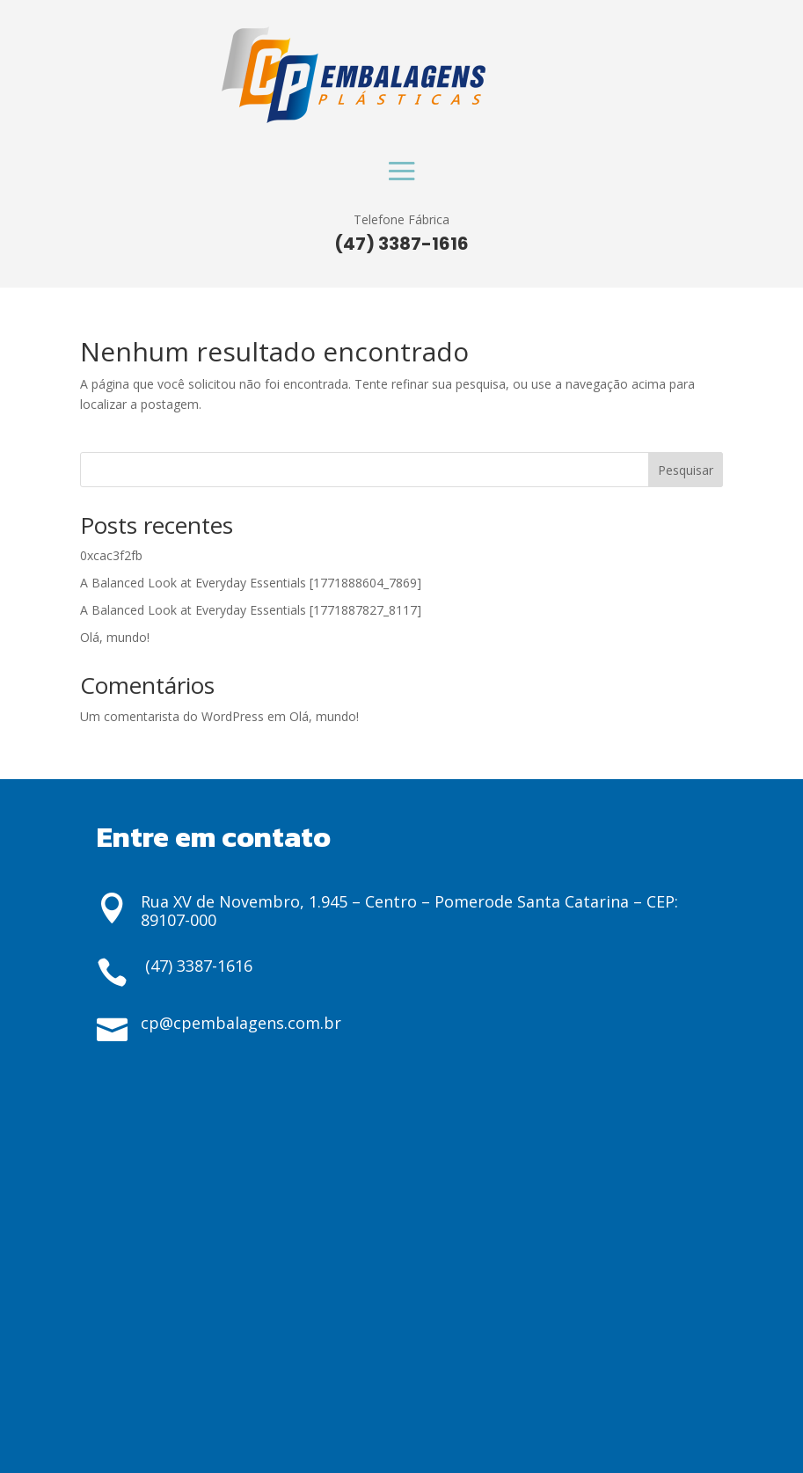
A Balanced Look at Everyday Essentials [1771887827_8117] (250, 610)
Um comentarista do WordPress (172, 716)
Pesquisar (685, 470)
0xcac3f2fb (111, 555)
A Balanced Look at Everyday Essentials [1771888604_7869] (250, 582)
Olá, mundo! (115, 637)
